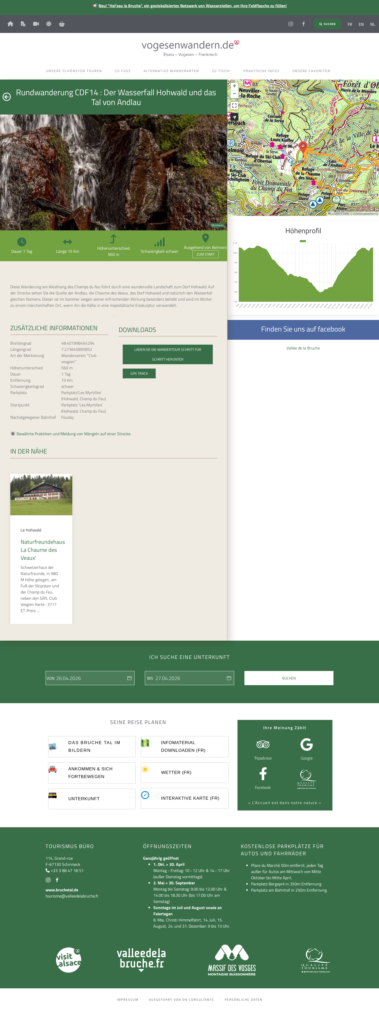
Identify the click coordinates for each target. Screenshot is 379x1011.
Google (307, 758)
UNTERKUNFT (84, 798)
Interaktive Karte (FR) (190, 798)
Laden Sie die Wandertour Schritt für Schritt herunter (167, 354)
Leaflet (334, 213)
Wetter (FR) (176, 772)
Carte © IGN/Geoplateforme (360, 213)
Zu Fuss (124, 70)
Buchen (289, 678)
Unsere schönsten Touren (75, 70)
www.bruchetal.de (62, 890)
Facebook (263, 787)
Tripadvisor (263, 758)
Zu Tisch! (222, 70)
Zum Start (206, 254)
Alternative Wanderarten (173, 70)
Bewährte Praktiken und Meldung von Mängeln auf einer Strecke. (73, 434)
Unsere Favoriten (313, 70)
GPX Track (139, 373)
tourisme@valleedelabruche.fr (72, 896)
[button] (303, 147)
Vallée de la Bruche (303, 348)
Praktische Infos (262, 70)
